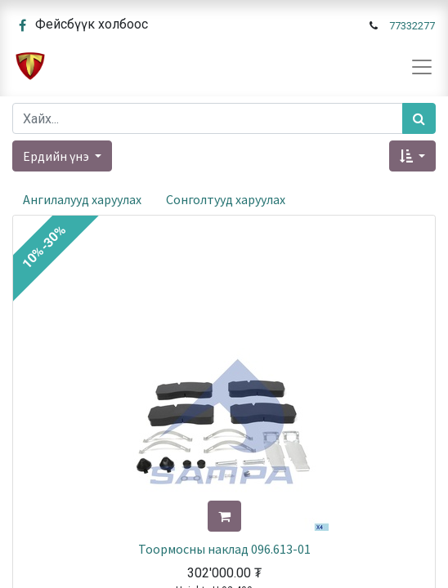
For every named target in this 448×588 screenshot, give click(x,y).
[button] (412, 156)
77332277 (412, 26)
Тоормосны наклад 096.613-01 (224, 549)
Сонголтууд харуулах (225, 199)
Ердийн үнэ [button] (57, 156)
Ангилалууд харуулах (82, 199)
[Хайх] (419, 118)
